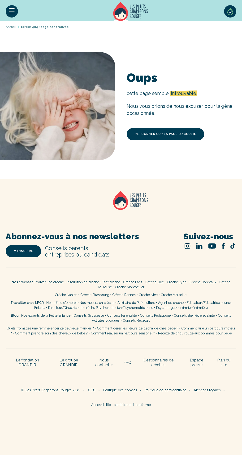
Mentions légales (207, 390)
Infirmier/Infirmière (194, 308)
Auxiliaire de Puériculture (136, 303)
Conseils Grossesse (88, 315)
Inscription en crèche (83, 282)
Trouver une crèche (49, 282)
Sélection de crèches (230, 11)
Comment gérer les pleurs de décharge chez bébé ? (138, 328)
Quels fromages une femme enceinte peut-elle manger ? (50, 328)
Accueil (130, 11)
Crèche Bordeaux (203, 282)
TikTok (232, 246)
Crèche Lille (154, 282)
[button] (12, 11)
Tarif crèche (111, 282)
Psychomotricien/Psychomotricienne (124, 308)
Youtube (212, 246)
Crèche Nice (148, 295)
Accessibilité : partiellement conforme (121, 405)
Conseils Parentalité (122, 315)
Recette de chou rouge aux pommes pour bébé (195, 333)
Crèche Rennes (124, 295)
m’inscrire (23, 251)
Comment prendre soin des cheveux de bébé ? (51, 333)
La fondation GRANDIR (27, 362)
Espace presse (196, 362)
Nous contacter (104, 362)
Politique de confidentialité (165, 390)
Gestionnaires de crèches (158, 362)
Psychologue (166, 308)
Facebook (223, 246)
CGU (92, 390)
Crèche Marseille (174, 295)
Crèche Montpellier (129, 287)
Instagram (187, 246)
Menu (12, 11)
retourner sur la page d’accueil (165, 134)
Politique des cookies (120, 390)
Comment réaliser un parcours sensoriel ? (123, 333)
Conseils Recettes (136, 320)
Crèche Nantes (66, 295)
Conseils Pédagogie (155, 315)
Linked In (199, 246)
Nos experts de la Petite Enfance (45, 315)
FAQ (127, 362)
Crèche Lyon (176, 282)
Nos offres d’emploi (61, 303)
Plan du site (224, 362)
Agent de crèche (171, 303)
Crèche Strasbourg (94, 295)
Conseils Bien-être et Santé (194, 315)
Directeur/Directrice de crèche (72, 308)
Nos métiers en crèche (97, 303)
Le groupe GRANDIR (69, 362)
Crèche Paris (132, 282)
